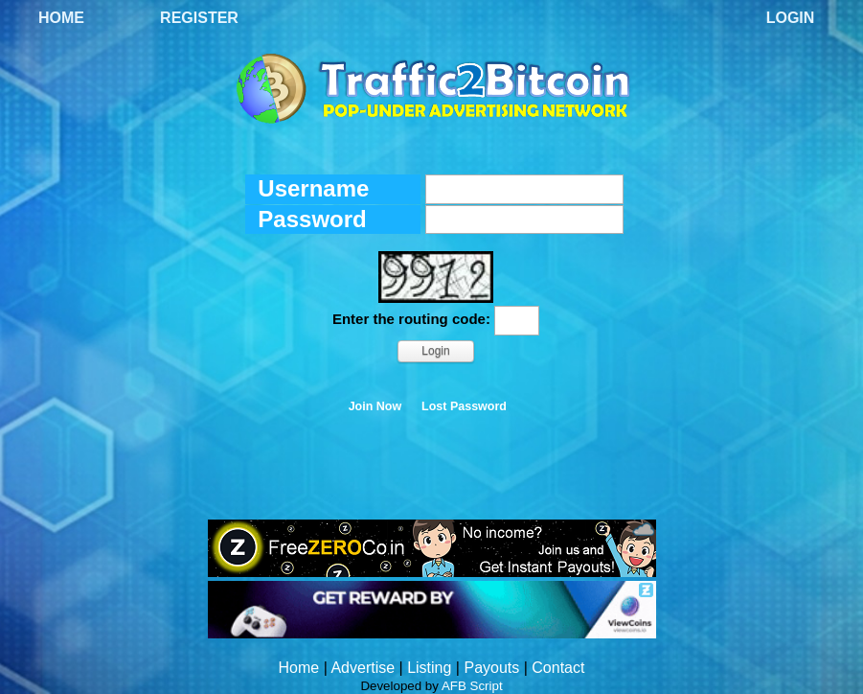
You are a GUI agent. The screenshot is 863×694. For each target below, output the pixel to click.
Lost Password (464, 406)
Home (61, 18)
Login (790, 18)
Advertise (362, 667)
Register (199, 18)
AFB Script (472, 686)
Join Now (375, 406)
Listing (429, 667)
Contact (558, 667)
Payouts (491, 667)
